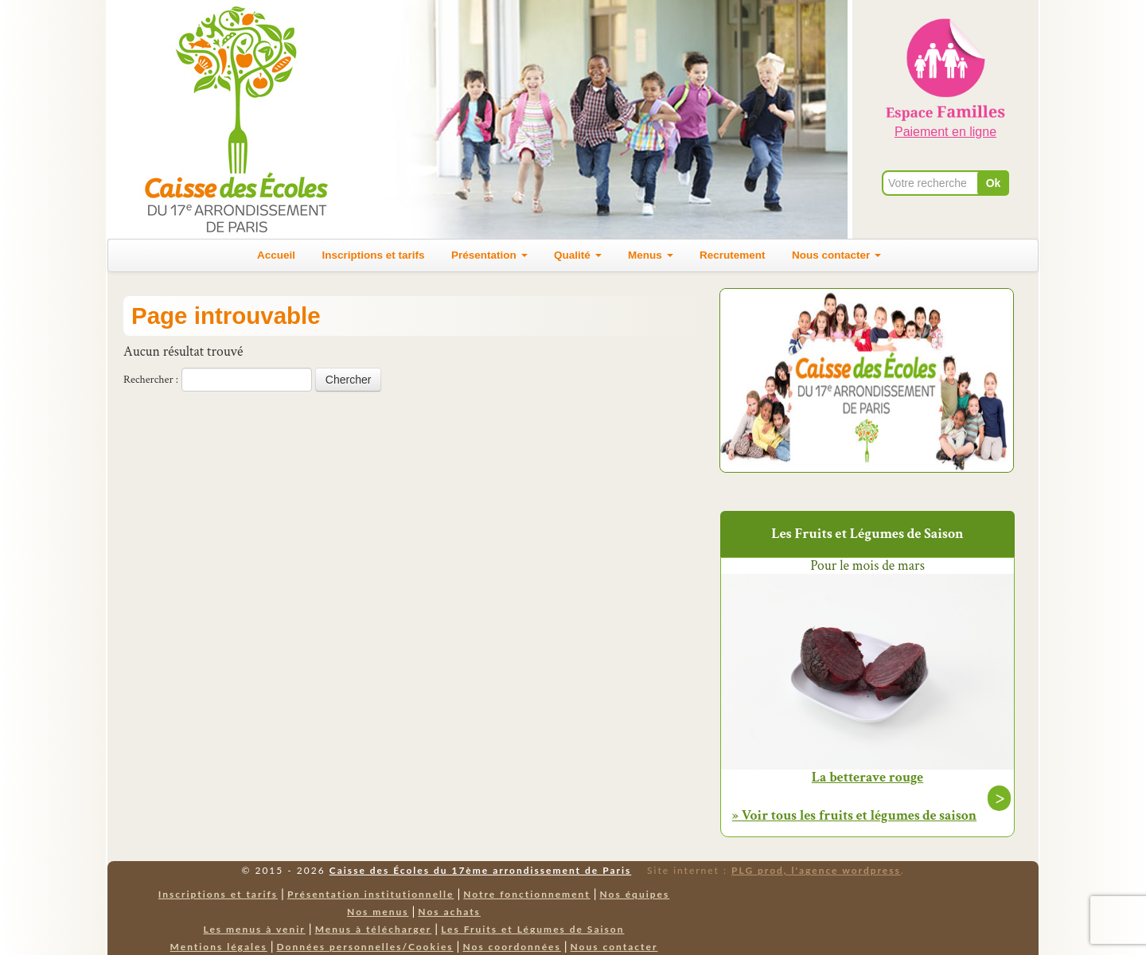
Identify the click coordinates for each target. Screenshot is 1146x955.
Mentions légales (218, 947)
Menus (650, 255)
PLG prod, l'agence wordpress (816, 870)
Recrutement (733, 255)
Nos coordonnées (511, 947)
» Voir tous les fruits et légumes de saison (854, 815)
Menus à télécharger (373, 929)
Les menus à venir (255, 929)
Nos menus (377, 912)
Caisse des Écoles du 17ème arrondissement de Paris (480, 870)
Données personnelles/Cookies (365, 947)
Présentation (489, 255)
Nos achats (449, 912)
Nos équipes (635, 894)
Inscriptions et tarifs (373, 255)
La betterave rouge (867, 777)
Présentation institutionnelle (370, 894)
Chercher (348, 379)
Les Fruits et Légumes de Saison (532, 929)
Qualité (578, 255)
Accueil (276, 255)
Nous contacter (836, 255)
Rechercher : (150, 379)
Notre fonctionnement (526, 894)
